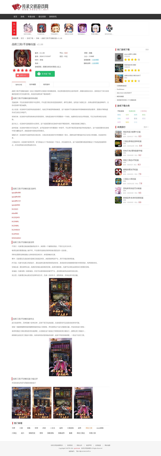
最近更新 (42, 17)
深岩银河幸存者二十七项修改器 (126, 100)
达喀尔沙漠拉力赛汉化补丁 (132, 75)
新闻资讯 (53, 17)
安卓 (66, 53)
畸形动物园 (120, 96)
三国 (21, 428)
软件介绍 (19, 85)
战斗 (22, 433)
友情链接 (98, 445)
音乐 (135, 118)
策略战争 (61, 433)
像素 (70, 433)
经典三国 (92, 433)
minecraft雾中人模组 (130, 54)
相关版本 (46, 84)
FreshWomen (120, 89)
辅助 (127, 122)
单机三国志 (81, 433)
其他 (135, 122)
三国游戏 (70, 428)
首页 (15, 17)
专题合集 (31, 17)
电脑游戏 (132, 111)
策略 (37, 38)
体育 (119, 122)
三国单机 (143, 111)
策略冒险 (50, 433)
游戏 (22, 17)
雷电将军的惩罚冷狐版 (132, 188)
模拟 (143, 118)
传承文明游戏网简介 (57, 445)
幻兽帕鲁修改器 (122, 86)
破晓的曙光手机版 (130, 170)
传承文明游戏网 (30, 6)
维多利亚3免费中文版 (132, 132)
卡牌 (13, 428)
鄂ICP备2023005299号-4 (83, 451)
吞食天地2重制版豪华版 (132, 151)
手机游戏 (120, 111)
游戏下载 (30, 38)
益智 (61, 428)
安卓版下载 (43, 74)
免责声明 (89, 445)
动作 (127, 115)
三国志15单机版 (129, 179)
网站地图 (107, 445)
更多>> (146, 127)
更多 (147, 49)
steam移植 (100, 428)
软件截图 (32, 84)
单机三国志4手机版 (131, 160)
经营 (36, 428)
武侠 (44, 428)
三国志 (14, 433)
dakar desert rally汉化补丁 (124, 93)
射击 (143, 115)
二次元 (52, 428)
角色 (119, 115)
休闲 (135, 115)
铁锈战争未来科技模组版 (133, 198)
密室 (41, 433)
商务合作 (79, 445)
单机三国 (89, 428)
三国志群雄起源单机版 (132, 141)
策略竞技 (32, 433)
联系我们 (70, 445)
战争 (79, 428)
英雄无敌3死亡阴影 (130, 65)
